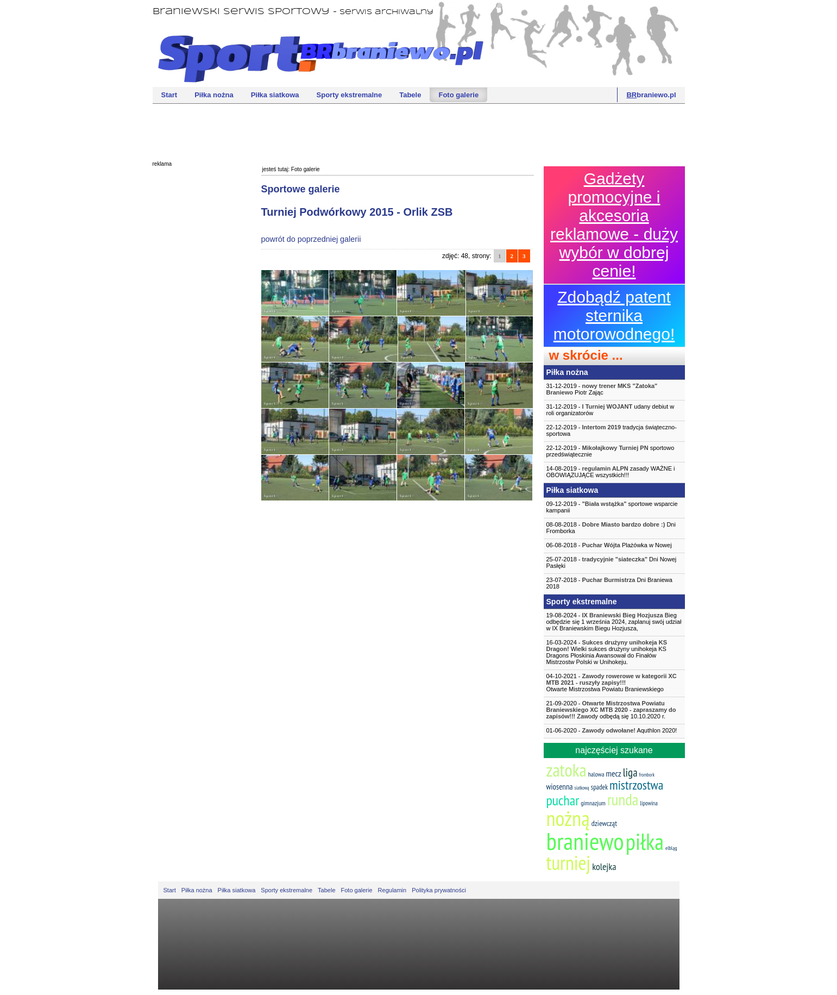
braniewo (585, 840)
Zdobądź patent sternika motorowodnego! (614, 315)
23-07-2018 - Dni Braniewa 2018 (609, 583)
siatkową (582, 788)
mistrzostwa (636, 785)
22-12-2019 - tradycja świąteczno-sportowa (611, 430)
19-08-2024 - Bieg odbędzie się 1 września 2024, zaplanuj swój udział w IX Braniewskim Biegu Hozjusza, (614, 621)
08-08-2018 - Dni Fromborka (611, 527)
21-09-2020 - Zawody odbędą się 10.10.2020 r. (611, 709)
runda (622, 799)
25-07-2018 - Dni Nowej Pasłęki (611, 562)
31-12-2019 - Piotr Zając (602, 389)
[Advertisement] (418, 131)
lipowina (649, 803)
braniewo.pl (651, 95)
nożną (568, 818)
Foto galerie (458, 95)
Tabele (410, 95)
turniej (568, 862)
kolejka (604, 866)
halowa (596, 774)
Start (169, 95)
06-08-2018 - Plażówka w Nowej (609, 545)
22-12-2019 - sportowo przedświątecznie (610, 451)
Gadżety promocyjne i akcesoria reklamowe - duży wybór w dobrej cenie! (614, 225)
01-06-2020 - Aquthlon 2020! (611, 730)
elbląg (671, 848)
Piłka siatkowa (275, 95)
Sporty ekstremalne (349, 95)
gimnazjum (593, 803)
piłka (645, 841)
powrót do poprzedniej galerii (311, 239)
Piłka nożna (214, 95)
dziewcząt (604, 823)
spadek (599, 787)
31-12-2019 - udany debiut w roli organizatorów (610, 409)
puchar (563, 800)
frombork (647, 775)
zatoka (566, 769)
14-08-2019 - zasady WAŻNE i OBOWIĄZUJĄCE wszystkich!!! (610, 471)
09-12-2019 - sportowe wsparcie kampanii (612, 507)
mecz (613, 773)
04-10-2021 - (614, 682)
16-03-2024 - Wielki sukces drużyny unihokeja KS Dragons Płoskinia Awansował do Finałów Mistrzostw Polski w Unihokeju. (607, 652)
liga (630, 772)
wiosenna (559, 786)
